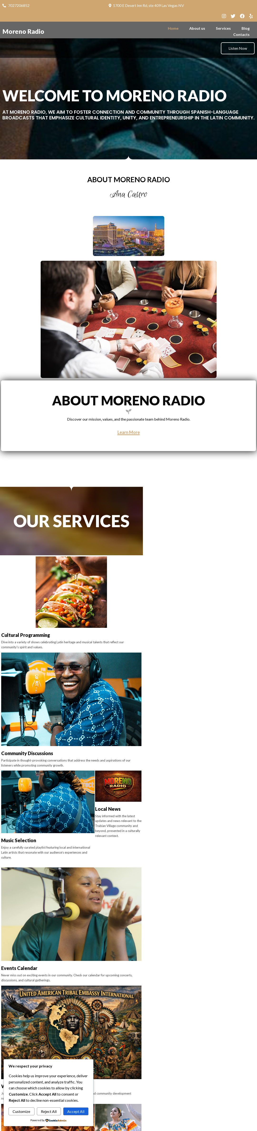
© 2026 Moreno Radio (129, 1124)
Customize (21, 1111)
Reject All (49, 1111)
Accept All (75, 1111)
